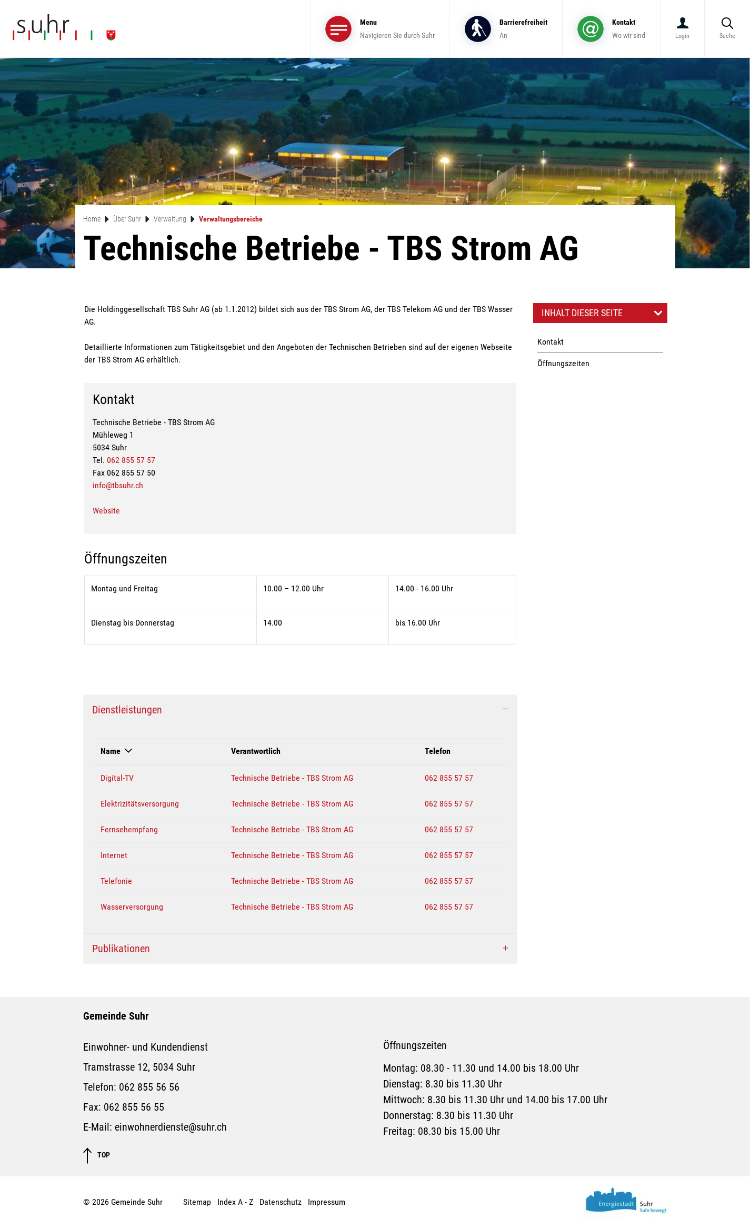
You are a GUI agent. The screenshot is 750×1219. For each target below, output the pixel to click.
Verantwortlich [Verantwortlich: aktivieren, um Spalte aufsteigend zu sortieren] (256, 751)
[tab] (300, 709)
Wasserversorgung (132, 907)
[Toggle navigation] (380, 28)
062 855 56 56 (149, 1087)
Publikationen (121, 948)
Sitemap (197, 1202)
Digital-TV (117, 778)
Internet (114, 855)
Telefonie (116, 881)
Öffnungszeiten (563, 363)
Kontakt (550, 342)
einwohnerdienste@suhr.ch (171, 1127)
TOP (96, 1155)
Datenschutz (280, 1202)
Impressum (326, 1202)
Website (106, 511)
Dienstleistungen (127, 709)
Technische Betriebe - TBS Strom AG (292, 778)
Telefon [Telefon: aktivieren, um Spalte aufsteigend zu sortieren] (438, 751)
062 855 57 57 (131, 460)
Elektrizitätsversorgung (140, 804)
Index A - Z (235, 1202)
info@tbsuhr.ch (118, 485)
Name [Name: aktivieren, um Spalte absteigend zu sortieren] (111, 751)
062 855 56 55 (134, 1107)
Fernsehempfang (129, 829)
